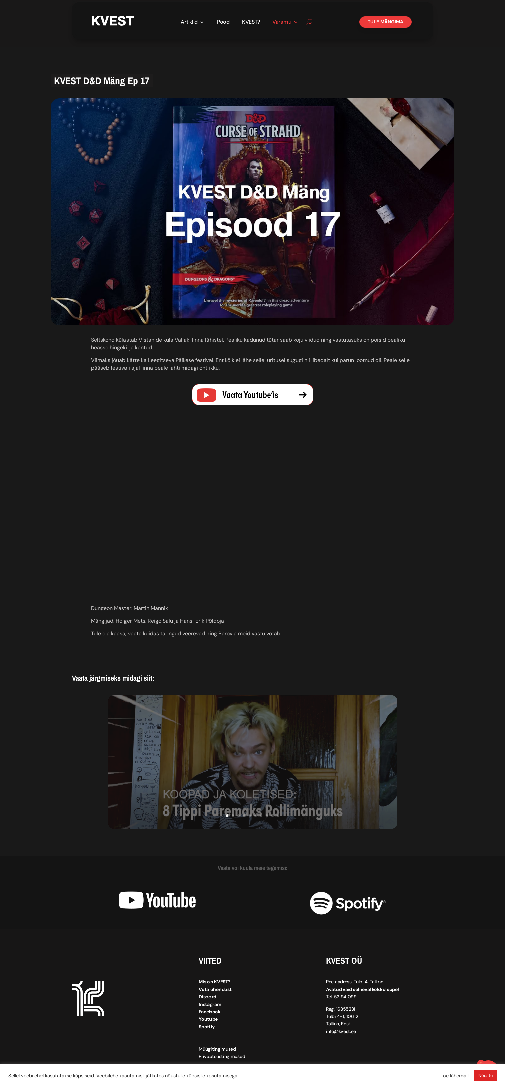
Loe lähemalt (454, 1076)
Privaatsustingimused (222, 1056)
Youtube (208, 1019)
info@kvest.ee (341, 1031)
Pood (223, 22)
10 (278, 815)
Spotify (207, 1026)
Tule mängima (385, 22)
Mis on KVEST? (214, 982)
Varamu (281, 22)
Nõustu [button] (485, 1075)
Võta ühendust (215, 989)
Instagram (210, 1004)
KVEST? (251, 22)
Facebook (210, 1012)
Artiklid (189, 22)
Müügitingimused (217, 1049)
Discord (207, 997)
